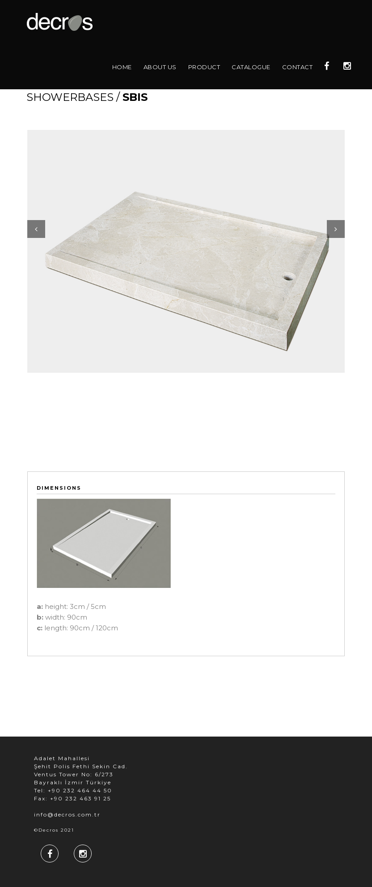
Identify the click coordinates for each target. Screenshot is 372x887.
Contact (297, 67)
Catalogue (251, 67)
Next (336, 229)
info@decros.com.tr (67, 814)
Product (204, 67)
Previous (36, 229)
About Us (160, 67)
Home (122, 67)
